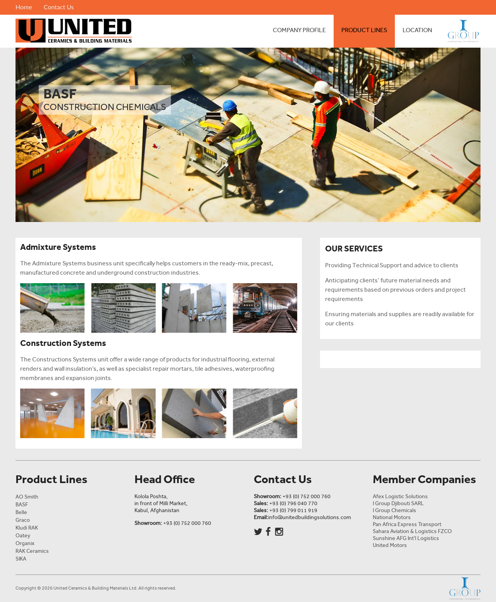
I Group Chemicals (394, 510)
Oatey (23, 535)
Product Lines (364, 30)
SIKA (21, 559)
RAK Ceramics (32, 551)
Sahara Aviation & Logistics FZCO (412, 531)
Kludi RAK (27, 528)
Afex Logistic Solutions (400, 496)
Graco (23, 520)
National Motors (392, 517)
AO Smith (27, 497)
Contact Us (59, 6)
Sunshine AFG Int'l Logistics (406, 538)
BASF (22, 504)
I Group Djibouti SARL (398, 503)
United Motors (390, 545)
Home (24, 6)
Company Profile (299, 30)
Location (417, 30)
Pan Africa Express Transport (407, 524)
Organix (25, 543)
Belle (21, 512)
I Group (460, 31)
